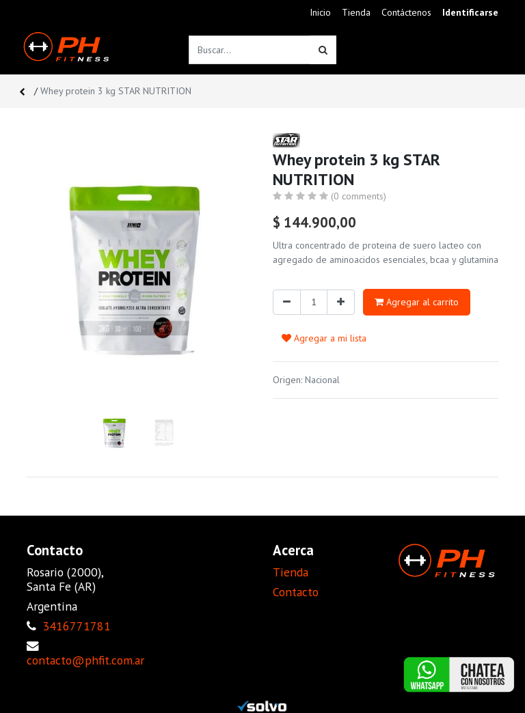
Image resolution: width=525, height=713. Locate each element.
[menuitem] (320, 12)
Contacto (296, 592)
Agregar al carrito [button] (417, 302)
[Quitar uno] (287, 302)
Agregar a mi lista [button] (324, 338)
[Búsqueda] (323, 50)
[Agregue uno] (341, 302)
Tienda (290, 572)
